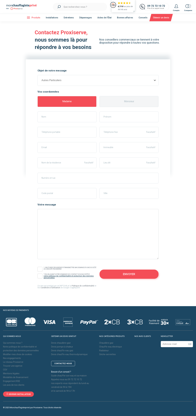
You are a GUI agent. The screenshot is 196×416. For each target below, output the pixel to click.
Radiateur (104, 350)
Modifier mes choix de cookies (17, 354)
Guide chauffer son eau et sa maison (69, 375)
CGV (5, 369)
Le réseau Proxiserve (13, 362)
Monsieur (129, 101)
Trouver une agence (12, 366)
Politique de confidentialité (83, 286)
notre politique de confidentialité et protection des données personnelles (69, 277)
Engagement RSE (11, 381)
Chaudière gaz (106, 343)
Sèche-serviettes (107, 354)
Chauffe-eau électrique (110, 346)
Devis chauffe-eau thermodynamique (69, 354)
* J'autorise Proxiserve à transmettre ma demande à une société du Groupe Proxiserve (70, 268)
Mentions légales (11, 373)
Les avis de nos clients (13, 385)
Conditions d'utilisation (50, 288)
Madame (67, 101)
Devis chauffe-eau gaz (62, 350)
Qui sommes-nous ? (12, 343)
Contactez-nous (63, 363)
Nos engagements (12, 358)
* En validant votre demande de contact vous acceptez (70, 276)
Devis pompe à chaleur (62, 346)
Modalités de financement (15, 377)
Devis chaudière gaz (61, 343)
